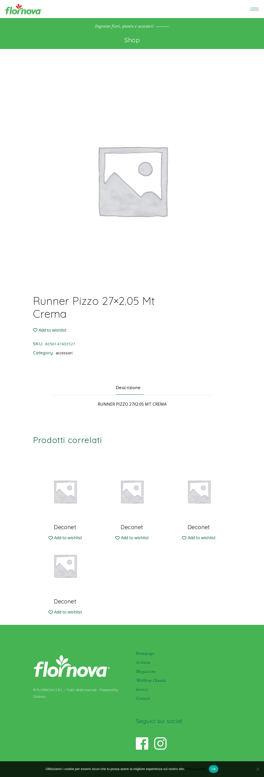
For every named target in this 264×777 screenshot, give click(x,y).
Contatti (143, 698)
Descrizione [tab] (128, 387)
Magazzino (145, 671)
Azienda (143, 662)
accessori (64, 352)
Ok (213, 769)
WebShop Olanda (151, 680)
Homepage (145, 653)
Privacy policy (196, 769)
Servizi (142, 689)
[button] (50, 330)
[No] (257, 769)
